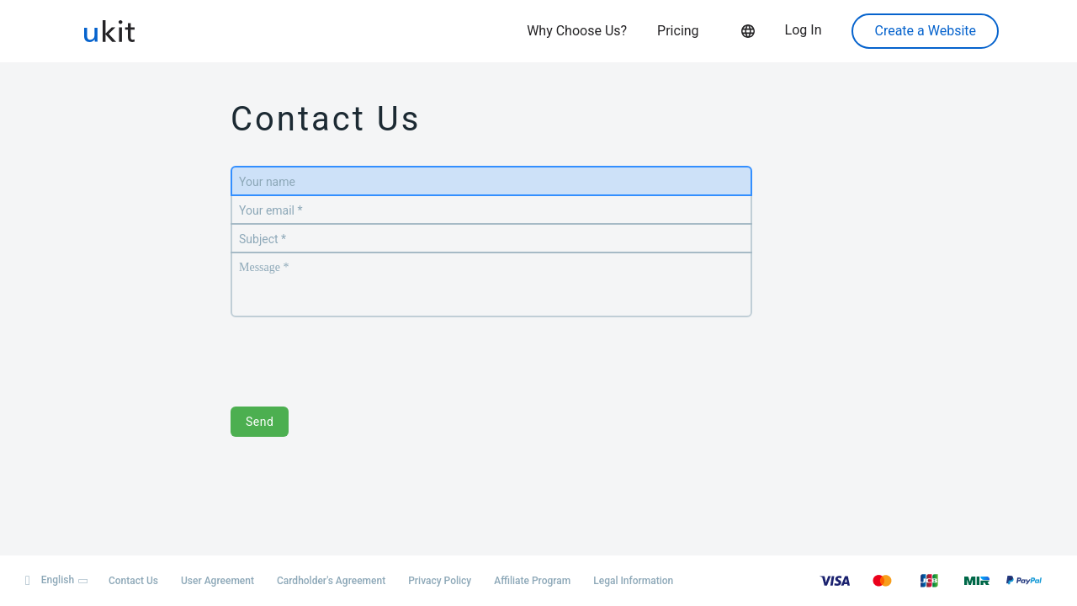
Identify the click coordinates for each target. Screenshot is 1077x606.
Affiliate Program (532, 581)
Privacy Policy (439, 581)
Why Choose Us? (577, 31)
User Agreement (217, 581)
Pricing (678, 31)
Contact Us (133, 581)
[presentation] (358, 353)
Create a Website (925, 31)
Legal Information (633, 581)
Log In (803, 30)
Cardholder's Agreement (331, 581)
